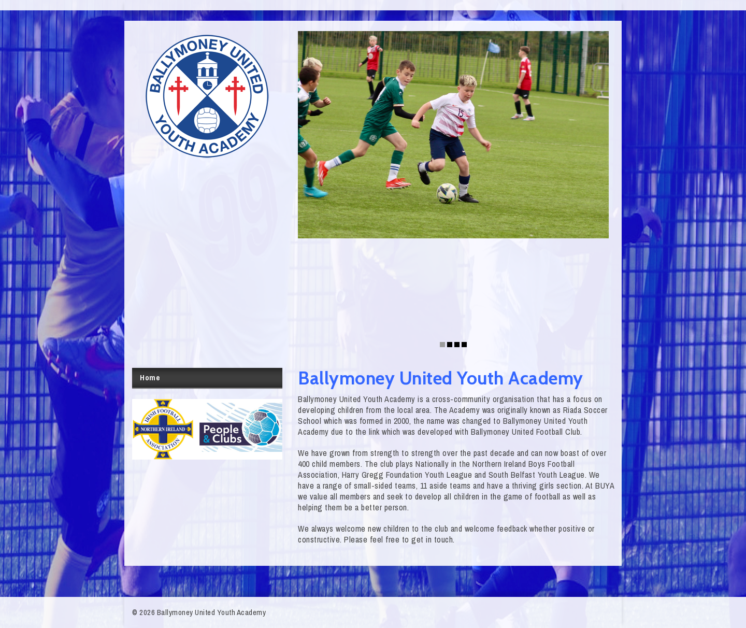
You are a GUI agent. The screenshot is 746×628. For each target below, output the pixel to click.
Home (150, 377)
